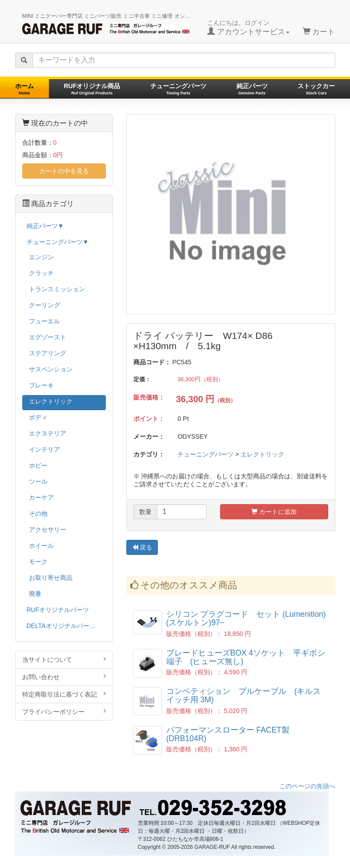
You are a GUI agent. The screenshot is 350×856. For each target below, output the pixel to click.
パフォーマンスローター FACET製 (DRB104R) (228, 734)
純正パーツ (252, 88)
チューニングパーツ (178, 88)
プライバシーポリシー (64, 711)
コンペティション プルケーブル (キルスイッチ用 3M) (243, 695)
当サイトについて (64, 659)
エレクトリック (262, 454)
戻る (142, 547)
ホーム (24, 88)
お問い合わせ (64, 677)
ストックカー (316, 88)
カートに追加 (274, 511)
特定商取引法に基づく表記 (64, 694)
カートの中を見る (64, 171)
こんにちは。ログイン (248, 27)
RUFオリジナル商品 (92, 88)
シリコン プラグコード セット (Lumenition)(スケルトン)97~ (246, 618)
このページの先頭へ (307, 786)
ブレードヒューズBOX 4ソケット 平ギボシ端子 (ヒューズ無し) (246, 657)
